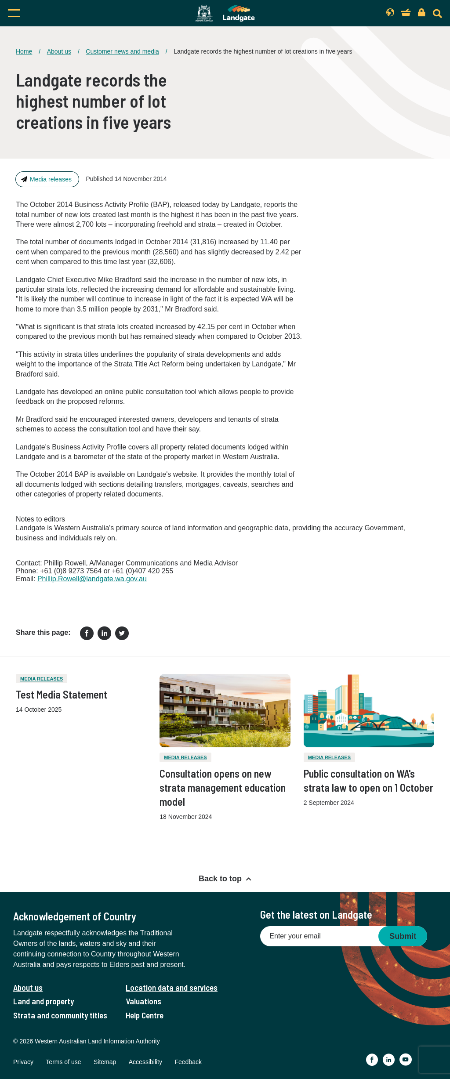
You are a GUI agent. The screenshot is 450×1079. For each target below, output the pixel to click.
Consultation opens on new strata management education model (223, 787)
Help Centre (144, 1015)
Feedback (187, 1061)
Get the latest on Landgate (316, 914)
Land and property (43, 1001)
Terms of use (63, 1061)
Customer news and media (122, 51)
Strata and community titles (60, 1015)
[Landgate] (225, 13)
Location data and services (172, 987)
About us (59, 51)
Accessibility (145, 1061)
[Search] (437, 13)
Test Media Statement (61, 694)
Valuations (143, 1001)
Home (24, 51)
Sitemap (105, 1061)
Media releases (51, 179)
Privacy (23, 1061)
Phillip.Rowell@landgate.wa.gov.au (92, 579)
